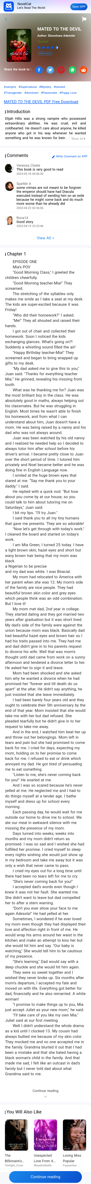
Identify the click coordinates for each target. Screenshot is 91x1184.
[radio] (39, 47)
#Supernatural (27, 87)
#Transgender (13, 93)
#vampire (10, 87)
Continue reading (45, 1177)
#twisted (59, 87)
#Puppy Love (68, 93)
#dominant (31, 93)
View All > (45, 238)
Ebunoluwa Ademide (61, 35)
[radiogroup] (47, 47)
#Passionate (49, 93)
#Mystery (45, 87)
